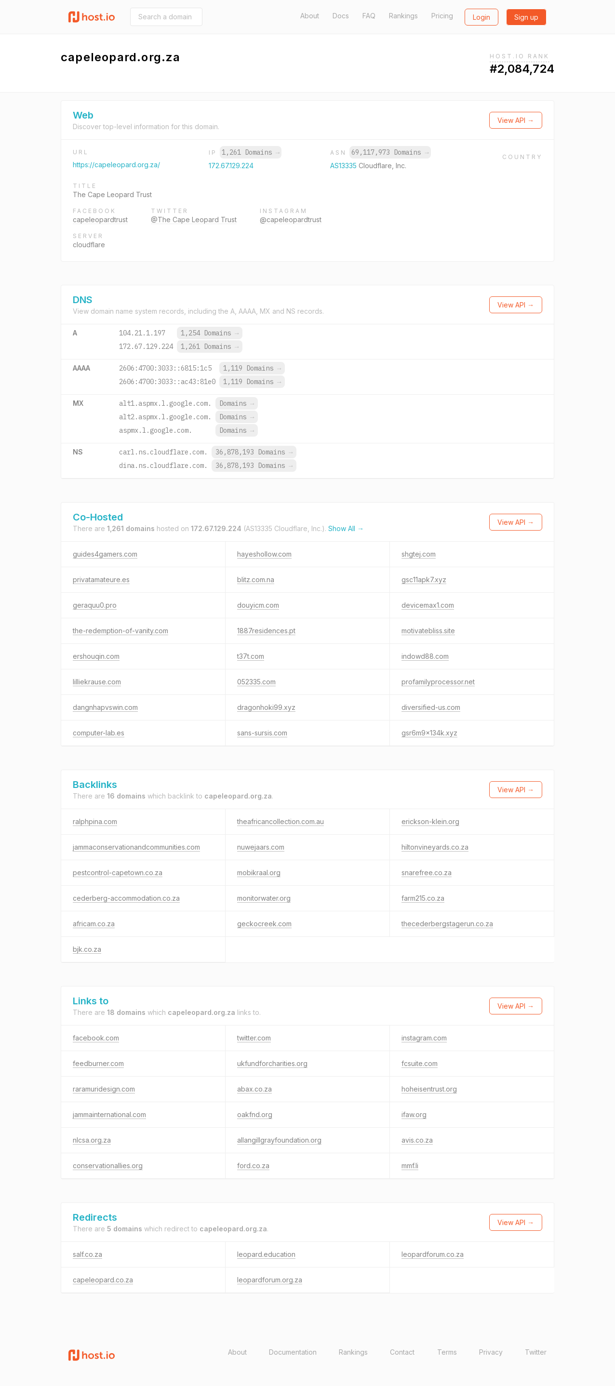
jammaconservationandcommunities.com (136, 847)
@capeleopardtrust (290, 219)
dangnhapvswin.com (105, 707)
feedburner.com (98, 1063)
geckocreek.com (264, 924)
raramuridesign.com (104, 1089)
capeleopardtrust (100, 219)
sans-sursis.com (262, 733)
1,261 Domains (251, 152)
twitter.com (254, 1038)
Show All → (346, 528)
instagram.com (424, 1038)
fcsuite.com (419, 1063)
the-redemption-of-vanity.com (120, 630)
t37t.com (250, 656)
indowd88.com (425, 656)
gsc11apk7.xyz (423, 579)
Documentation (293, 1352)
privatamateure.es (101, 579)
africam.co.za (94, 924)
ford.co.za (253, 1165)
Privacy (491, 1352)
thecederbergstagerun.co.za (447, 924)
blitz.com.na (255, 579)
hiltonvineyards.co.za (434, 847)
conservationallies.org (108, 1165)
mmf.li (409, 1165)
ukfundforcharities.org (272, 1063)
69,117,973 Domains (389, 152)
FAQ (368, 16)
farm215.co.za (422, 898)
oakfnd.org (254, 1114)
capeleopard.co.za (103, 1280)
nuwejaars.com (260, 847)
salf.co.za (87, 1254)
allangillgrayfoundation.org (279, 1140)
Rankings (403, 16)
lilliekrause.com (97, 682)
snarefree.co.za (426, 872)
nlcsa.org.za (92, 1140)
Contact (402, 1352)
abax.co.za (254, 1089)
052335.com (256, 682)
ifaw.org (414, 1114)
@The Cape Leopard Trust (194, 219)
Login (481, 17)
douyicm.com (258, 605)
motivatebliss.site (428, 630)
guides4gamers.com (105, 554)
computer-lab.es (98, 733)
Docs (341, 16)
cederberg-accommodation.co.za (126, 898)
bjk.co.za (87, 949)
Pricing (442, 16)
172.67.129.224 (231, 165)
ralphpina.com (95, 821)
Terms (447, 1352)
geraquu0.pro (95, 605)
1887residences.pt (266, 630)
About (309, 16)
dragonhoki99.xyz (266, 707)
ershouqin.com (96, 656)
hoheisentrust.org (429, 1089)
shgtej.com (418, 554)
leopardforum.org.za (269, 1280)
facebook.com (96, 1038)
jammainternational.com (109, 1114)
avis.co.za (417, 1140)
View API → (515, 120)
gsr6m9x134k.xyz (429, 733)
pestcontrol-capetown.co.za (117, 872)
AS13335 (344, 165)
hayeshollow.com (264, 554)
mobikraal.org (259, 872)
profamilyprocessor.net (438, 682)
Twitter (536, 1352)
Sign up (526, 17)
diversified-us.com (430, 707)
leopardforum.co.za (432, 1254)
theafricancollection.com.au (280, 821)
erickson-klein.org (430, 821)
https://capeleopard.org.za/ (116, 164)
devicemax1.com (427, 605)
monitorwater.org (264, 898)
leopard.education (266, 1254)
